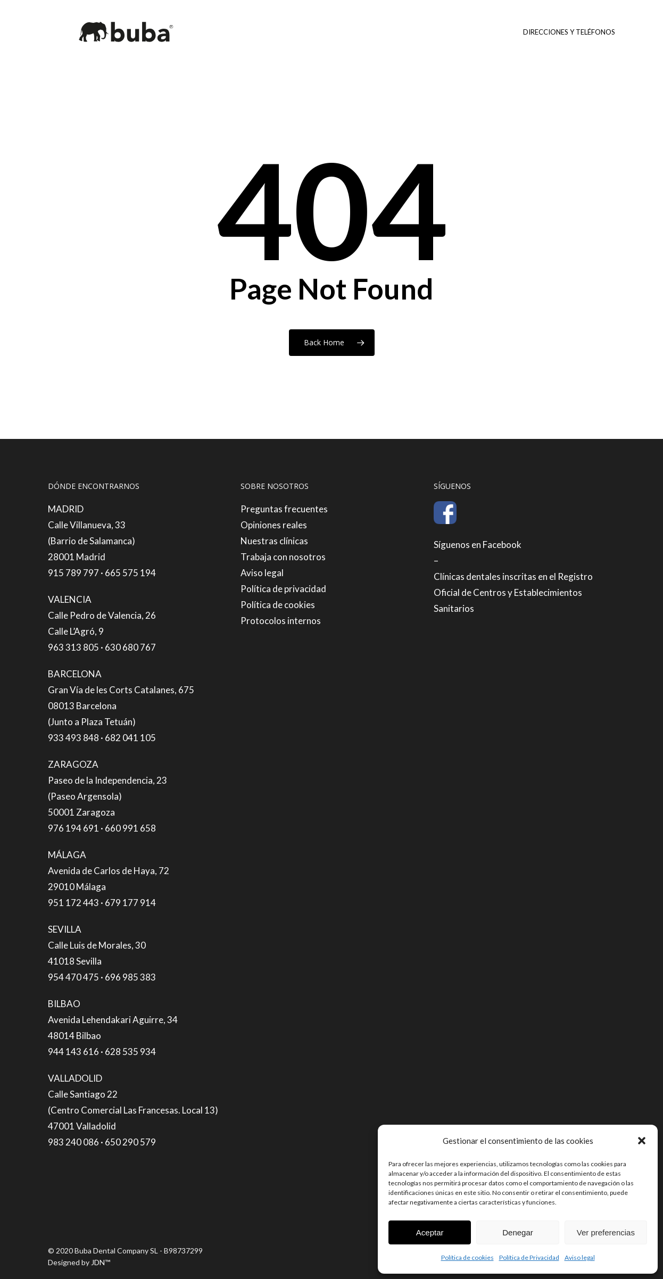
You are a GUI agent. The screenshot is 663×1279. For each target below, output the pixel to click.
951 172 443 (73, 902)
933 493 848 (73, 737)
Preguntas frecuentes (284, 508)
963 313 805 (73, 647)
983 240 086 (73, 1142)
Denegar (517, 1232)
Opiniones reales (274, 524)
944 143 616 (73, 1051)
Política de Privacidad (529, 1257)
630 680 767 (130, 647)
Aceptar (430, 1232)
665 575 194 (130, 572)
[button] (641, 1140)
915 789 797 (73, 572)
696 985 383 (130, 977)
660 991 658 (130, 828)
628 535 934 (130, 1051)
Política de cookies (467, 1257)
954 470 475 (73, 977)
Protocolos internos (281, 620)
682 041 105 (130, 737)
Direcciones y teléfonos (569, 32)
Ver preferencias (606, 1232)
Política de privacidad (283, 588)
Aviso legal (580, 1257)
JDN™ (100, 1262)
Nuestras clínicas (274, 540)
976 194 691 (73, 828)
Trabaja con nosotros (283, 556)
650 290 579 (130, 1142)
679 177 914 (130, 902)
